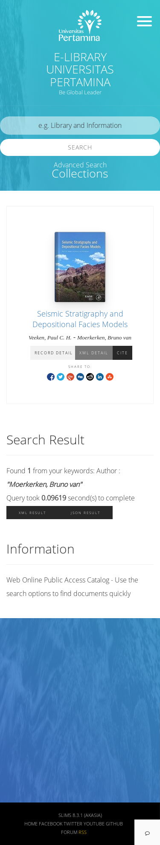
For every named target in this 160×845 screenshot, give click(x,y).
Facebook (50, 824)
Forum (69, 832)
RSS (83, 832)
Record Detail (54, 353)
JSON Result (85, 512)
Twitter (73, 824)
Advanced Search (80, 165)
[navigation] (147, 832)
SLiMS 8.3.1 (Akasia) (80, 815)
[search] (80, 125)
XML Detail (93, 353)
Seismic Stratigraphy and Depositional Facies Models (80, 318)
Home (31, 824)
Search (80, 147)
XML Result (32, 512)
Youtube (94, 824)
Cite (122, 353)
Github (114, 824)
